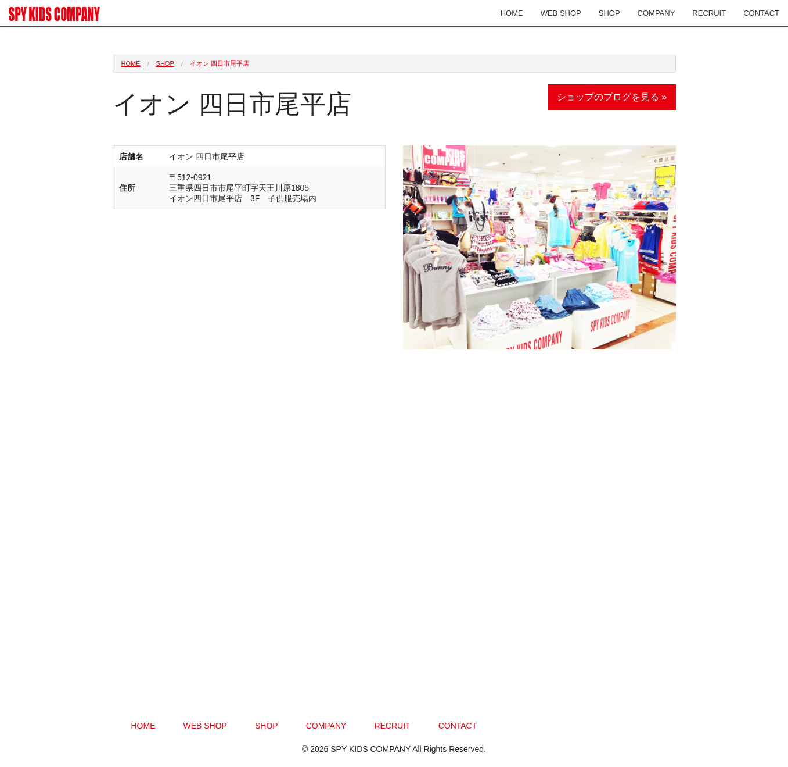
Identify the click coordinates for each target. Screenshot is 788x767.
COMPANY (656, 13)
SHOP (609, 13)
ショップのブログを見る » (612, 97)
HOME (512, 13)
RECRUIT (709, 13)
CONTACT (761, 13)
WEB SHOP (561, 13)
